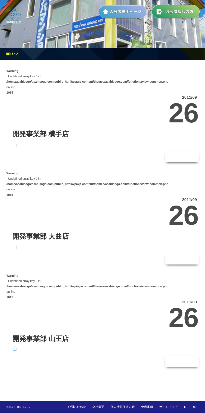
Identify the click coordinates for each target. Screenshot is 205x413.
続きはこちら (182, 156)
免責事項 (147, 407)
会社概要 (98, 407)
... (14, 145)
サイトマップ (168, 407)
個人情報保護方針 (123, 407)
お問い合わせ (77, 407)
